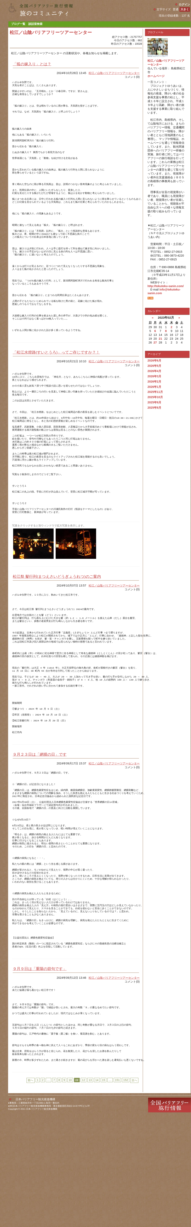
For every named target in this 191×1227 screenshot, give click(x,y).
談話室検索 (35, 23)
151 (117, 1190)
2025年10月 (155, 397)
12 (83, 1190)
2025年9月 (154, 402)
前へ (30, 1190)
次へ (134, 1190)
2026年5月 (154, 365)
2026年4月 (154, 371)
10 (70, 1190)
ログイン (184, 4)
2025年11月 (155, 391)
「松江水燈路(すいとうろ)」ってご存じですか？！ (56, 387)
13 (90, 1190)
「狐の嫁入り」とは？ (32, 64)
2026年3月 (154, 376)
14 (97, 1190)
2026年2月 (154, 381)
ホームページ (155, 76)
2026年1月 (154, 386)
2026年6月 (154, 360)
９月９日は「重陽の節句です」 (40, 1068)
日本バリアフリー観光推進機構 (35, 1209)
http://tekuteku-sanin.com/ (165, 286)
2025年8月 (154, 407)
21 (160, 338)
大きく (184, 9)
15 (103, 1190)
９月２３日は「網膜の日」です (40, 829)
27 (155, 342)
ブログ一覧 (18, 23)
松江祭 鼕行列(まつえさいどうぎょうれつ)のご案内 (57, 631)
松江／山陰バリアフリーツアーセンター (114, 73)
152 (125, 1190)
